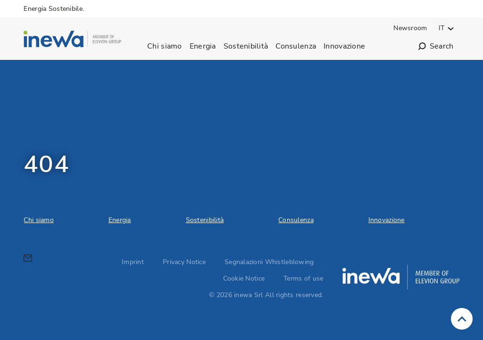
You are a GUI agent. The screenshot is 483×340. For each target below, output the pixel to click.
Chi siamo (164, 46)
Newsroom (410, 28)
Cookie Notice (244, 278)
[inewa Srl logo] (72, 40)
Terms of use (303, 278)
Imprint (133, 261)
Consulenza (295, 46)
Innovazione (344, 46)
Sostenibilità (246, 46)
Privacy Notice (184, 261)
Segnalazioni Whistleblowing (269, 261)
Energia (203, 46)
